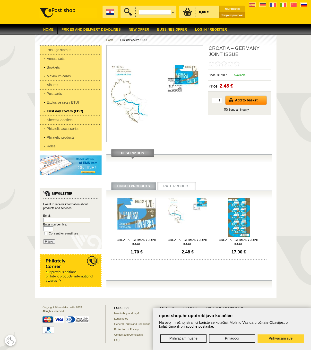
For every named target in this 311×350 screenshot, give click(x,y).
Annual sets (56, 59)
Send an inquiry (239, 109)
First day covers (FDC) (65, 111)
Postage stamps (59, 50)
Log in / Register (211, 29)
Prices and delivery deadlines (91, 29)
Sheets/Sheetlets (60, 120)
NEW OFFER (139, 29)
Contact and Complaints (128, 334)
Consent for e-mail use (63, 233)
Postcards (54, 94)
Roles (51, 146)
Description (132, 153)
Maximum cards (59, 76)
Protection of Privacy (126, 329)
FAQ (117, 340)
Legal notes (121, 318)
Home (48, 29)
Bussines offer (172, 29)
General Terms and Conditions (132, 324)
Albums (52, 85)
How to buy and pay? (126, 313)
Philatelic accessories (63, 129)
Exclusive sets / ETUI (63, 102)
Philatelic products (61, 137)
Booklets (53, 67)
